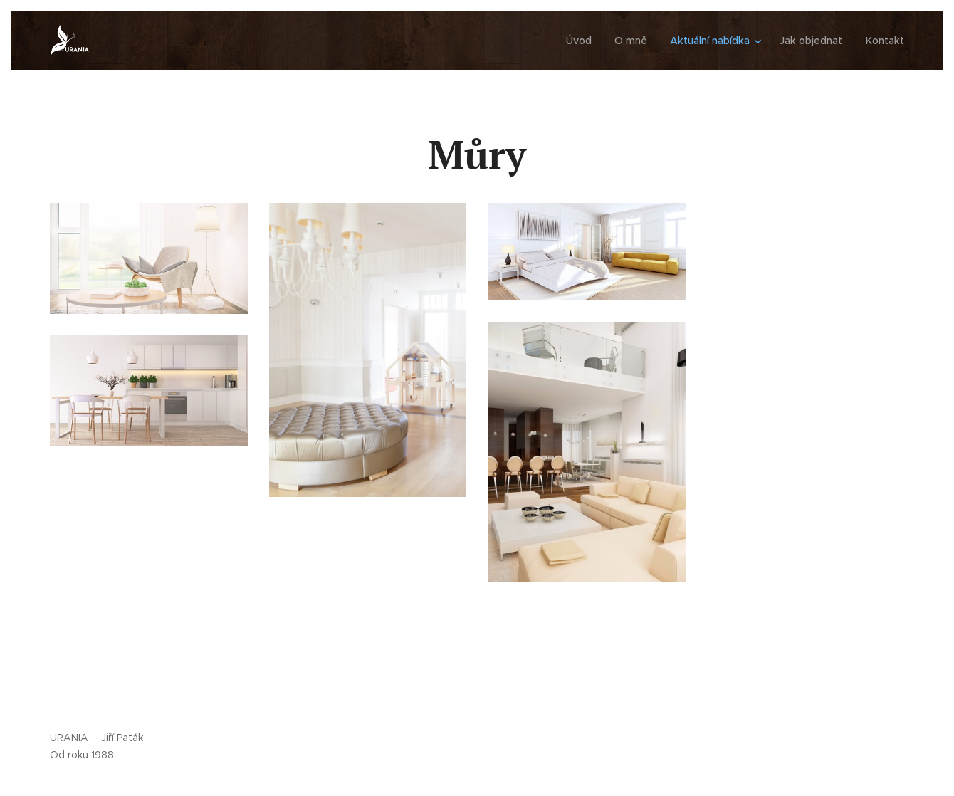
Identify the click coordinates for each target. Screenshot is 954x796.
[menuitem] (586, 40)
